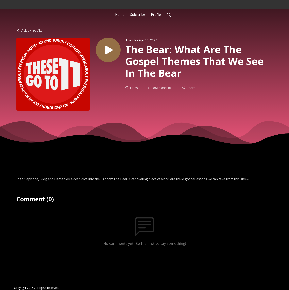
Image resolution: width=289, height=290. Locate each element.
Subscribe (137, 14)
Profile (156, 14)
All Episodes (29, 30)
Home (119, 14)
